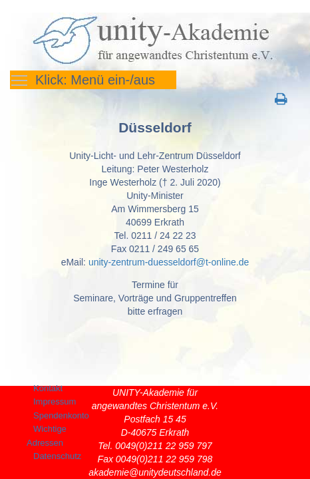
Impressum (54, 401)
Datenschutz (57, 456)
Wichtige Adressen (47, 436)
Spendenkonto (61, 415)
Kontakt (48, 388)
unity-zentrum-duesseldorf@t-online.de (168, 262)
